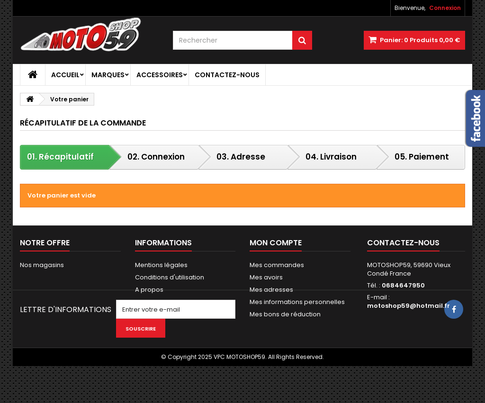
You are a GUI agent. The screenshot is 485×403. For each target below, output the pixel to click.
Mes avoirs (266, 277)
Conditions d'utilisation (169, 277)
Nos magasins (42, 264)
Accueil (65, 75)
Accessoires (159, 75)
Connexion (445, 8)
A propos (149, 289)
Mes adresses (271, 289)
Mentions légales (161, 264)
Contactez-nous (227, 75)
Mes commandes (277, 264)
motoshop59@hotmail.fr (408, 305)
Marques (108, 75)
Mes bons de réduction (285, 314)
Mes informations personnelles (297, 301)
